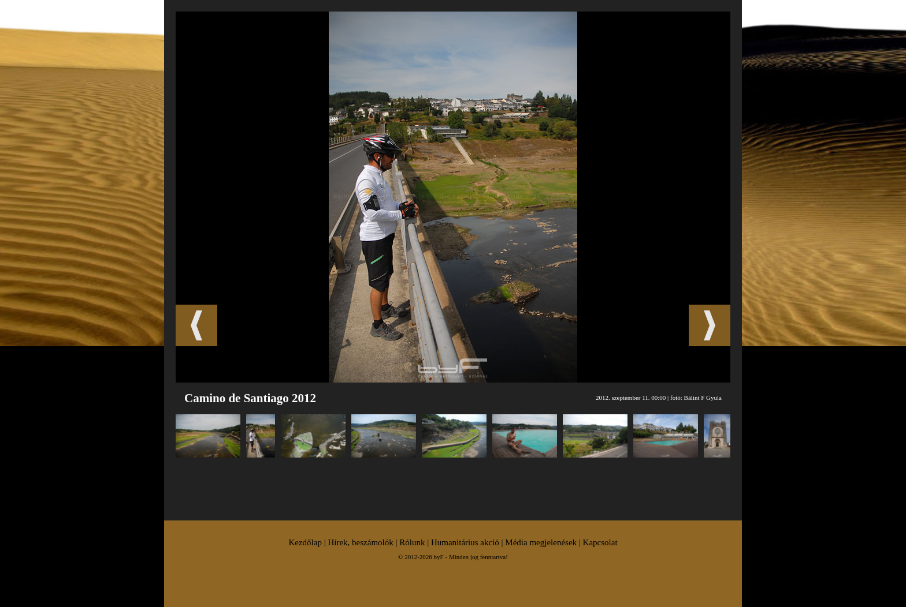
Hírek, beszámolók (360, 542)
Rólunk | (415, 542)
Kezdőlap (304, 542)
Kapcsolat (600, 542)
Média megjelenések (541, 542)
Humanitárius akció (465, 542)
